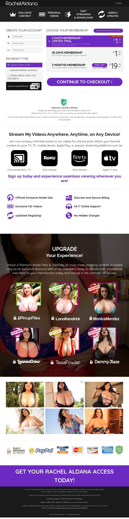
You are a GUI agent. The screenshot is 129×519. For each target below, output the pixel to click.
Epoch (43, 504)
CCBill (54, 113)
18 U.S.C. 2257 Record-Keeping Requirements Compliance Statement (64, 509)
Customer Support (53, 500)
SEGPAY (66, 504)
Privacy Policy (77, 500)
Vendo (60, 113)
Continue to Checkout (85, 82)
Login (118, 3)
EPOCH (44, 113)
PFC (50, 113)
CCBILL (48, 504)
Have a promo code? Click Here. (108, 31)
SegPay (70, 113)
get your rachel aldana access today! (64, 476)
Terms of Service (66, 500)
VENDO (57, 504)
